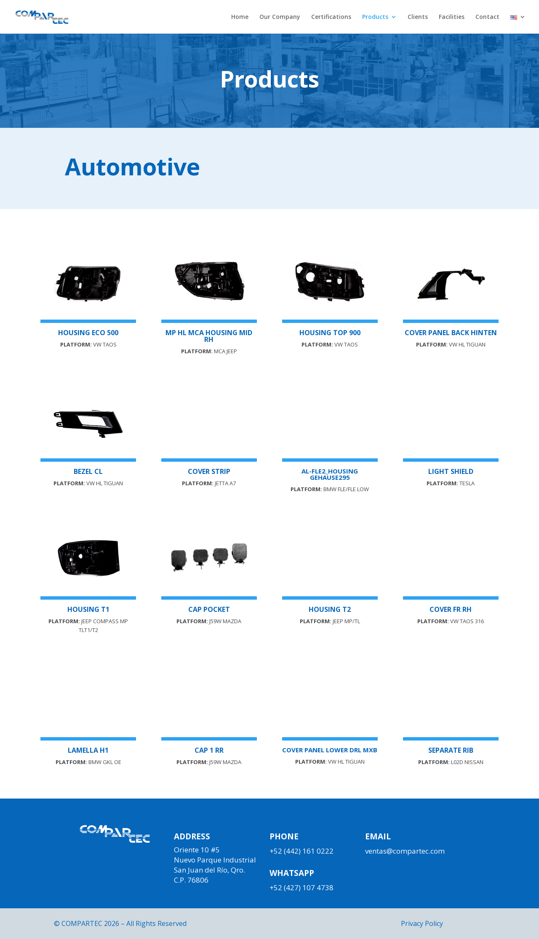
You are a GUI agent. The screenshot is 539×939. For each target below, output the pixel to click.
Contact (487, 17)
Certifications (331, 17)
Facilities (451, 17)
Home (239, 17)
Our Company (279, 17)
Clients (418, 17)
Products (375, 17)
